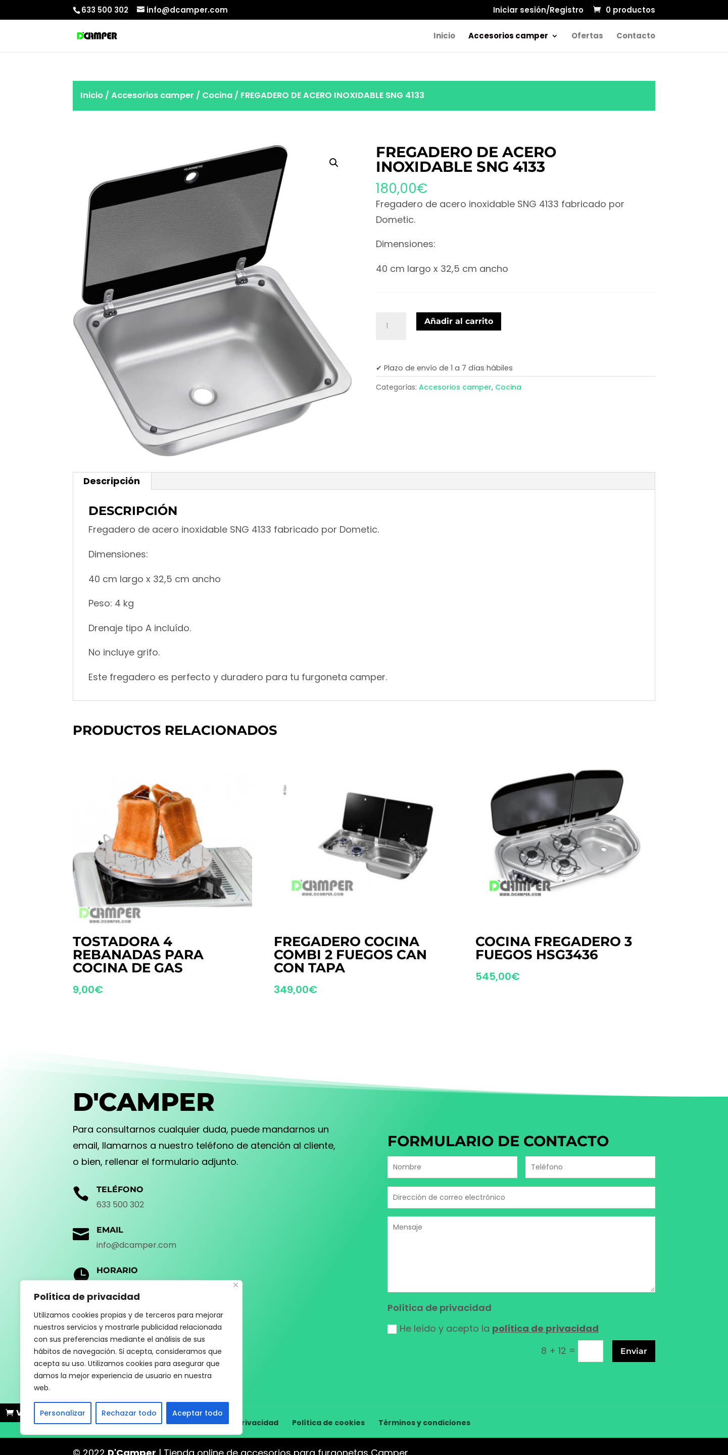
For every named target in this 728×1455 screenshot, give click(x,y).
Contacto (635, 36)
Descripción (111, 481)
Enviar (633, 1351)
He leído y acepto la (493, 1328)
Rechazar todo (129, 1413)
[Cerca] (235, 1285)
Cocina (217, 95)
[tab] (112, 481)
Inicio (444, 36)
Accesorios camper (508, 36)
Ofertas (587, 36)
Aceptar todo (197, 1413)
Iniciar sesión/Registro (538, 10)
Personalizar (62, 1413)
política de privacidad (545, 1328)
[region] (131, 1357)
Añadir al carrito (458, 321)
